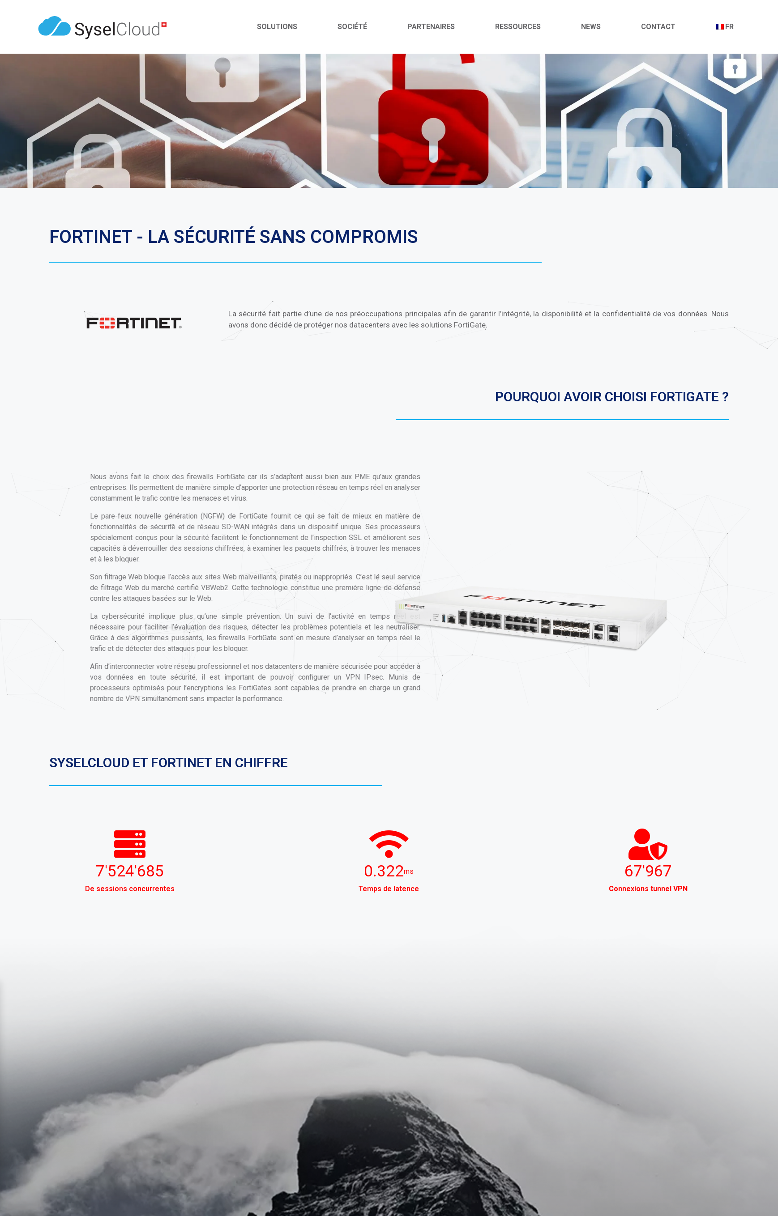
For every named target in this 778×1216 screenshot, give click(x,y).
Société (352, 26)
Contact (658, 26)
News (591, 26)
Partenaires (431, 26)
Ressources (518, 26)
